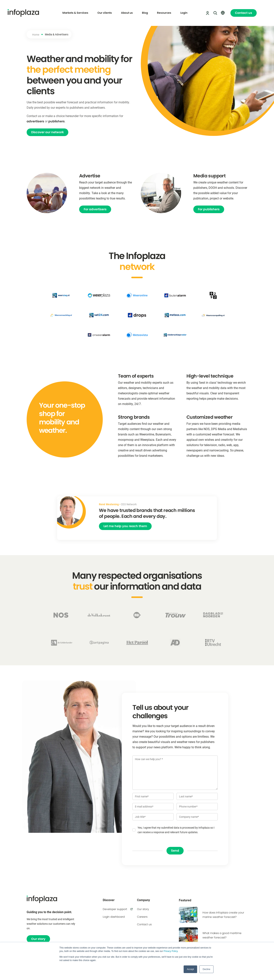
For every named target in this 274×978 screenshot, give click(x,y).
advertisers (35, 121)
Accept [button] (190, 969)
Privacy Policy (170, 951)
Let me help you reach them (125, 526)
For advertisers (95, 209)
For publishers (209, 209)
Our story (38, 939)
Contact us (243, 13)
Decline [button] (206, 969)
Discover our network (47, 132)
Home (35, 34)
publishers (56, 121)
